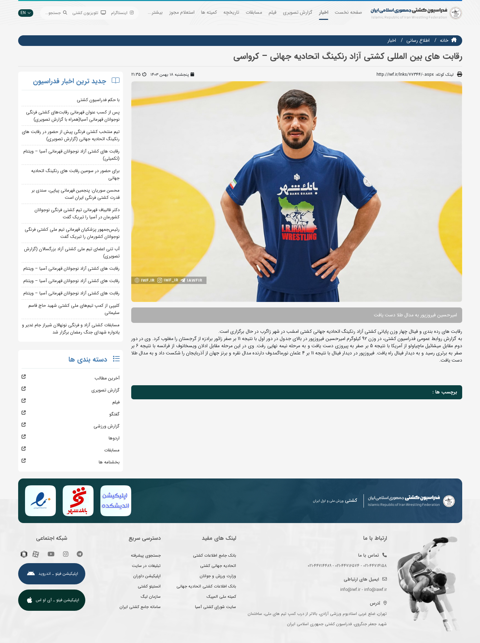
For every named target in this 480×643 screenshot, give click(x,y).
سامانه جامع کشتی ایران (140, 607)
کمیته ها (209, 12)
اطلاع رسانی (418, 40)
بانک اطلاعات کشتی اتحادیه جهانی (206, 586)
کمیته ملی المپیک (221, 596)
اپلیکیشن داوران (147, 576)
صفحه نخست (348, 12)
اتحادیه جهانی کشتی (218, 565)
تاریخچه (231, 12)
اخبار (323, 12)
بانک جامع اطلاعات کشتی (214, 555)
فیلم (272, 12)
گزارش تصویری (297, 12)
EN (26, 13)
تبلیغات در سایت (146, 565)
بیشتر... (155, 12)
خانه (444, 40)
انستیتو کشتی (149, 586)
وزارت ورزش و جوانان (218, 576)
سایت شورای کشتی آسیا (215, 607)
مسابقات (254, 12)
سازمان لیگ (151, 596)
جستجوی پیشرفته (146, 555)
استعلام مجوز (182, 12)
